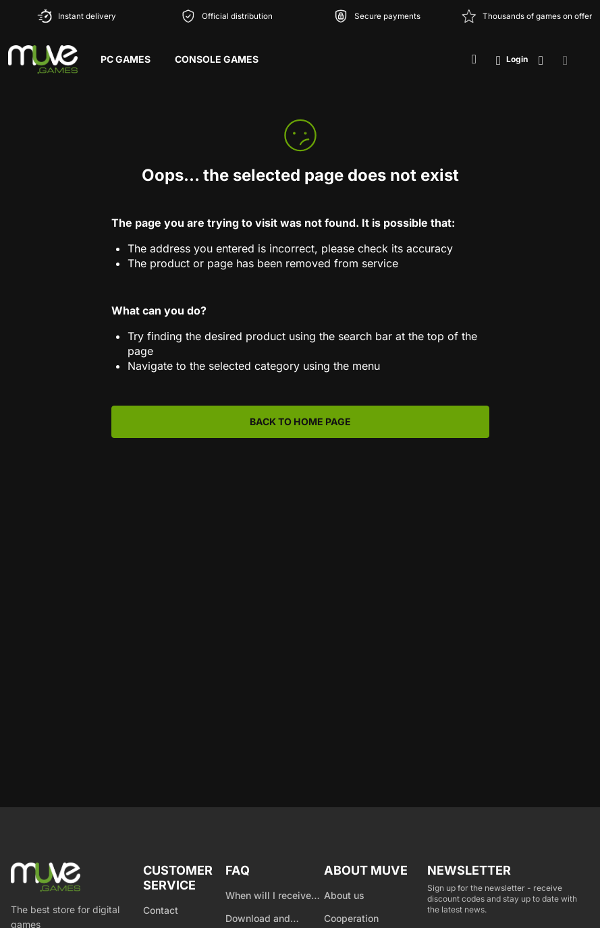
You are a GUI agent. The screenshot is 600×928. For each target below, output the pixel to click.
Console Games (216, 59)
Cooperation (351, 918)
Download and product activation (266, 919)
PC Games (126, 59)
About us (344, 895)
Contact (160, 910)
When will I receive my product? (268, 896)
